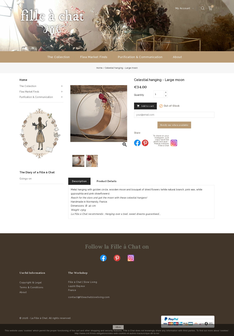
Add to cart (145, 106)
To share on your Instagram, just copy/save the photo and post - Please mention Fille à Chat (174, 143)
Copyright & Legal (31, 282)
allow (118, 327)
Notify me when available (174, 125)
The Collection (58, 57)
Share (137, 143)
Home (23, 79)
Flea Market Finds (93, 57)
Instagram (130, 258)
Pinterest (145, 143)
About (177, 57)
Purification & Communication (140, 57)
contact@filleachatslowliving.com (89, 297)
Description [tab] (79, 181)
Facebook (103, 258)
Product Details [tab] (108, 181)
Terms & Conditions (31, 287)
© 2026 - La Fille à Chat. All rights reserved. (45, 318)
